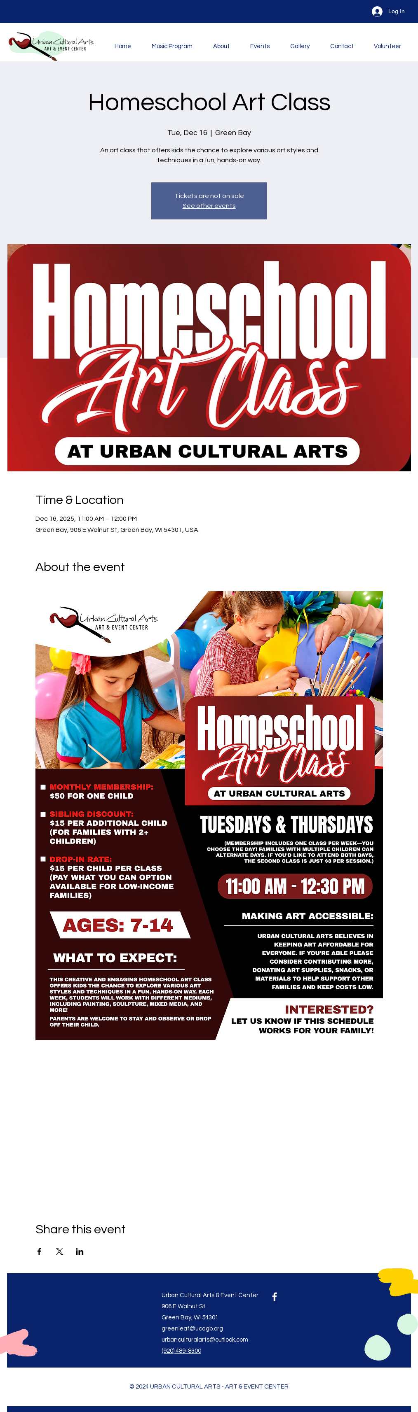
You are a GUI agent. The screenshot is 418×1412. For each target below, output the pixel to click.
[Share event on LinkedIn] (80, 1251)
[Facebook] (274, 1296)
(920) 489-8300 (181, 1351)
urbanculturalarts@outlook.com (205, 1340)
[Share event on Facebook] (39, 1251)
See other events (209, 206)
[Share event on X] (59, 1251)
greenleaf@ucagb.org (192, 1329)
